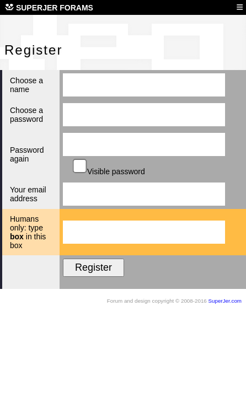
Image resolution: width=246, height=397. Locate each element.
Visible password (109, 171)
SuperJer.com (225, 301)
